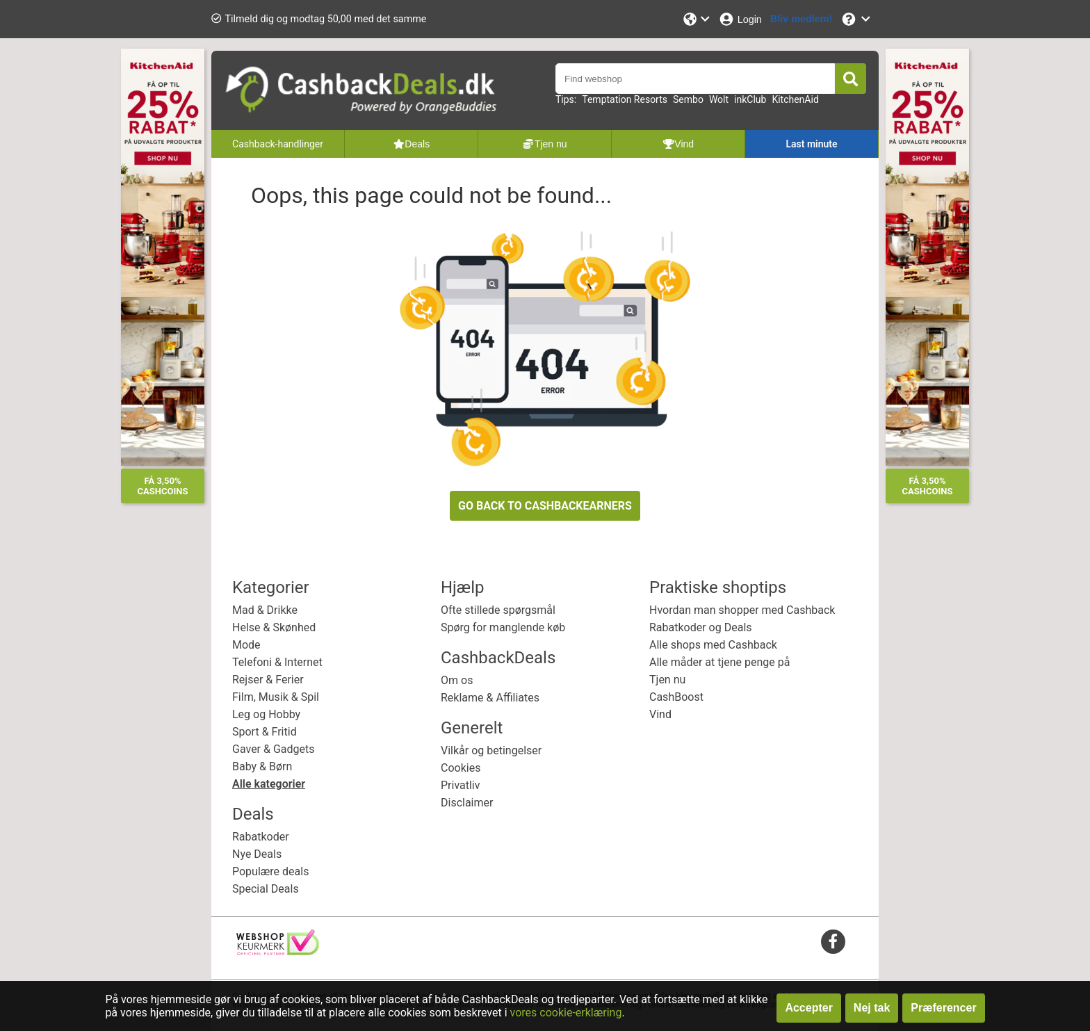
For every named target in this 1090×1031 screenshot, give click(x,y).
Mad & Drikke (265, 610)
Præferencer (943, 1008)
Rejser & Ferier (268, 679)
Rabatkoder (260, 836)
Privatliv (460, 785)
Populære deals (270, 871)
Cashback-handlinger (277, 143)
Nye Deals (257, 854)
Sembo (688, 99)
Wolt (719, 99)
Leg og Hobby (266, 714)
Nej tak (872, 1008)
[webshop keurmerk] (277, 951)
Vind (660, 714)
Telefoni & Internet (277, 662)
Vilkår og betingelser (491, 750)
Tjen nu (667, 679)
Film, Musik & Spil (275, 697)
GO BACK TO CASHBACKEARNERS (545, 505)
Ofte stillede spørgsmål (498, 610)
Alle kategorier (268, 783)
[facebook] (833, 941)
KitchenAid (795, 99)
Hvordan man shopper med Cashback (742, 610)
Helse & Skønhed (274, 627)
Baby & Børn (262, 766)
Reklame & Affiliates (490, 697)
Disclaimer (467, 802)
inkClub (750, 99)
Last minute (811, 143)
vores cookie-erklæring (566, 1012)
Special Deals (265, 888)
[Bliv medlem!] (801, 19)
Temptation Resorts (624, 99)
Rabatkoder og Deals (700, 627)
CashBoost (676, 697)
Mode (246, 644)
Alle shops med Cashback (713, 644)
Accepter (808, 1008)
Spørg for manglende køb (503, 627)
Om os (457, 680)
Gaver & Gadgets (273, 749)
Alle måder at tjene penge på (719, 662)
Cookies (460, 767)
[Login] (740, 19)
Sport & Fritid (264, 731)
